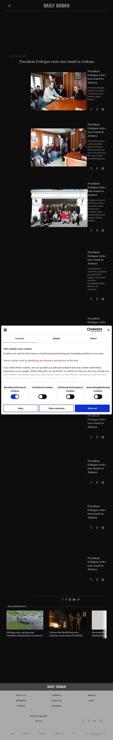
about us (42, 733)
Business (21, 700)
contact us (59, 733)
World (92, 695)
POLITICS (21, 695)
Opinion (56, 706)
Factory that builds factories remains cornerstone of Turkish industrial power (65, 636)
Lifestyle (56, 700)
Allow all (92, 408)
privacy (26, 733)
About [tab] (93, 338)
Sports (21, 706)
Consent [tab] (19, 338)
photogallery (18, 56)
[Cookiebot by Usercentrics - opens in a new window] (89, 330)
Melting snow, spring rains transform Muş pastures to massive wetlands (24, 636)
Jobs (12, 733)
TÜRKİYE (56, 695)
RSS (74, 733)
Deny (20, 408)
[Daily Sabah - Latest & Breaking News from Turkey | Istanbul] (56, 5)
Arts (92, 700)
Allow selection (56, 408)
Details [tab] (56, 338)
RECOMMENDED (17, 606)
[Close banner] (109, 330)
